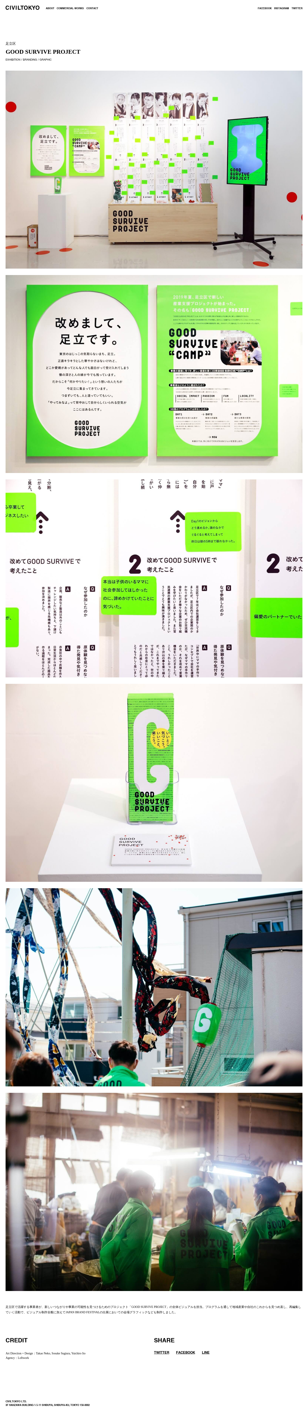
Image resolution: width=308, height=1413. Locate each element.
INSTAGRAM (281, 8)
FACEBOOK (265, 8)
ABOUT (50, 8)
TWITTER (297, 8)
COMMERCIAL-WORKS (70, 8)
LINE (206, 1353)
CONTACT (92, 8)
